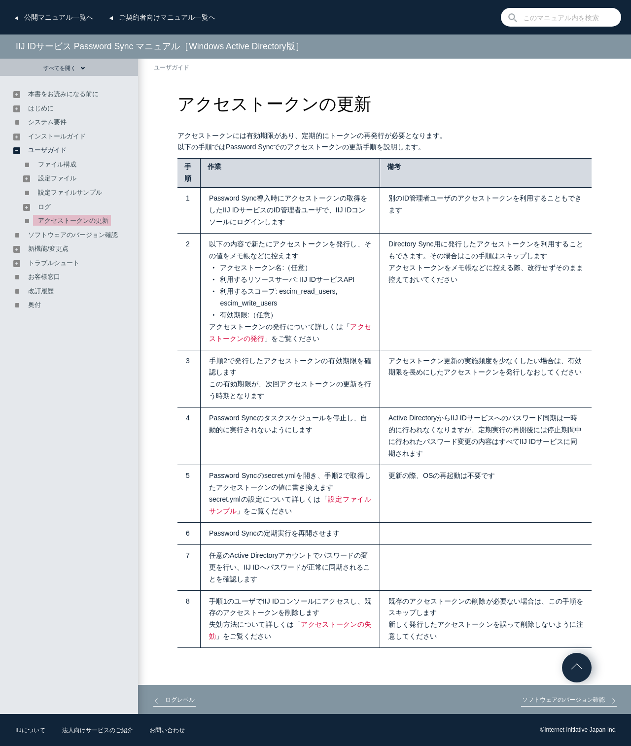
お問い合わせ (167, 730)
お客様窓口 (44, 276)
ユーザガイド (171, 67)
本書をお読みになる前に (63, 94)
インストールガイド (57, 136)
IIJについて (30, 730)
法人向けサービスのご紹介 (97, 730)
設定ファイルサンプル (70, 192)
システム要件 (47, 122)
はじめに (41, 108)
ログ (44, 206)
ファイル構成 (57, 164)
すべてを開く (64, 68)
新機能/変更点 (48, 248)
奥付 (34, 304)
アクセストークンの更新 (73, 220)
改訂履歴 (41, 291)
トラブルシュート (53, 263)
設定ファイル (57, 178)
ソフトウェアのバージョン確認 (73, 234)
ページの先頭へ (577, 667)
